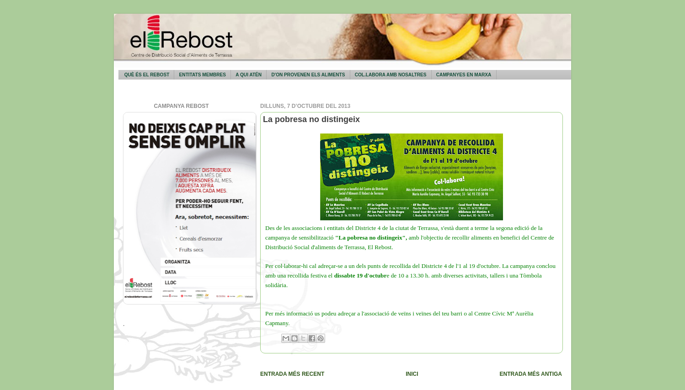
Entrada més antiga (531, 374)
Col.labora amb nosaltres (391, 74)
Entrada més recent (292, 374)
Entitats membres (202, 74)
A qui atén (248, 74)
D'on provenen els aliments (308, 74)
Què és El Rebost (147, 74)
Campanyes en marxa (464, 74)
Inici (412, 374)
